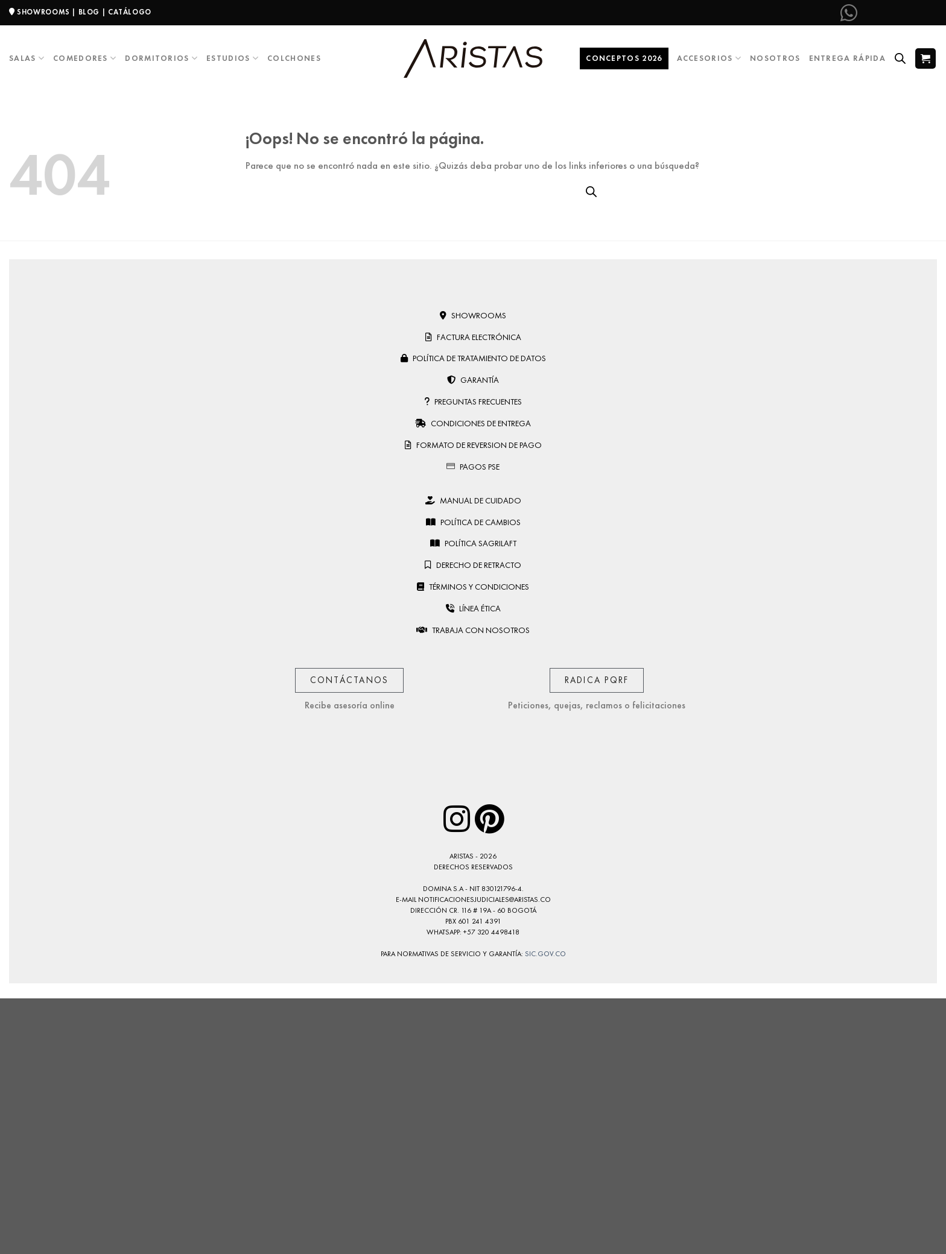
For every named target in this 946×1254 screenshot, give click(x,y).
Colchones (294, 58)
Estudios (232, 58)
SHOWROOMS (43, 12)
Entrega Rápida (847, 58)
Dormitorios (161, 58)
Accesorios (709, 58)
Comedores (84, 58)
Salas (27, 58)
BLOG (89, 12)
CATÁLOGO (129, 12)
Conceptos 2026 (624, 58)
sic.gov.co (545, 954)
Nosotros (775, 58)
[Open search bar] (900, 58)
